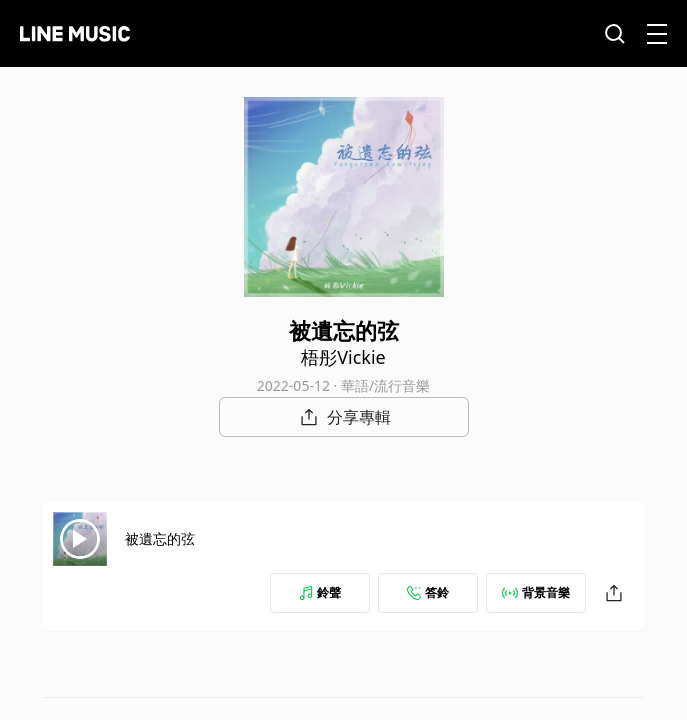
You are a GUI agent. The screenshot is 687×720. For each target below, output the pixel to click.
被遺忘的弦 (160, 538)
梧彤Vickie (343, 357)
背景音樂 (536, 592)
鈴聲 (320, 592)
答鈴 (428, 592)
